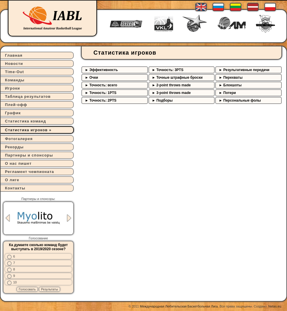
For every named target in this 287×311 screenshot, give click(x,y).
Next (69, 218)
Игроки (12, 88)
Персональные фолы (242, 100)
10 (15, 282)
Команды (15, 80)
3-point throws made (173, 93)
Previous (7, 218)
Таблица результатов (28, 96)
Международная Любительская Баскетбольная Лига (179, 306)
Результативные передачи (246, 70)
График (13, 113)
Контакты (15, 188)
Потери (229, 93)
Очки (93, 77)
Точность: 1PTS (102, 93)
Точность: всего (103, 85)
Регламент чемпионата (29, 171)
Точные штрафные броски (179, 77)
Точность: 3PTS (169, 70)
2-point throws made (173, 85)
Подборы (164, 100)
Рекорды (14, 147)
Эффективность (103, 70)
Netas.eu (274, 306)
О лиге (12, 180)
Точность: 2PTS (102, 100)
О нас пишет (18, 163)
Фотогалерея (19, 139)
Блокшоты (232, 85)
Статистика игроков (26, 130)
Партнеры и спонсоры (29, 155)
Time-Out (14, 72)
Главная (14, 55)
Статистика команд (25, 121)
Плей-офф (16, 104)
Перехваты (233, 77)
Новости (14, 63)
